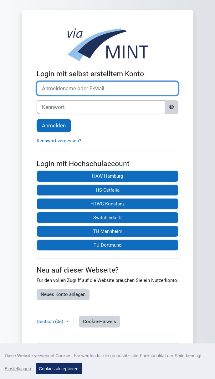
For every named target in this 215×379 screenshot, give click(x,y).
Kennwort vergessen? (59, 141)
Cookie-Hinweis (99, 321)
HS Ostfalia (108, 190)
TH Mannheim (107, 231)
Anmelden (54, 125)
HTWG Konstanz (107, 204)
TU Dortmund (107, 245)
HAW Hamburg (107, 176)
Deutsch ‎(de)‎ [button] (50, 321)
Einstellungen (18, 368)
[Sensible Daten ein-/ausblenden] (171, 107)
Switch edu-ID (107, 217)
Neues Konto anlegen (63, 294)
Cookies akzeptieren (59, 368)
